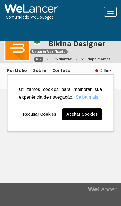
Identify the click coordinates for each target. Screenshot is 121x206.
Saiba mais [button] (87, 97)
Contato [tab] (61, 70)
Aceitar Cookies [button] (82, 114)
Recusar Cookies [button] (39, 114)
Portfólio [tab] (17, 70)
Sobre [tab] (39, 70)
